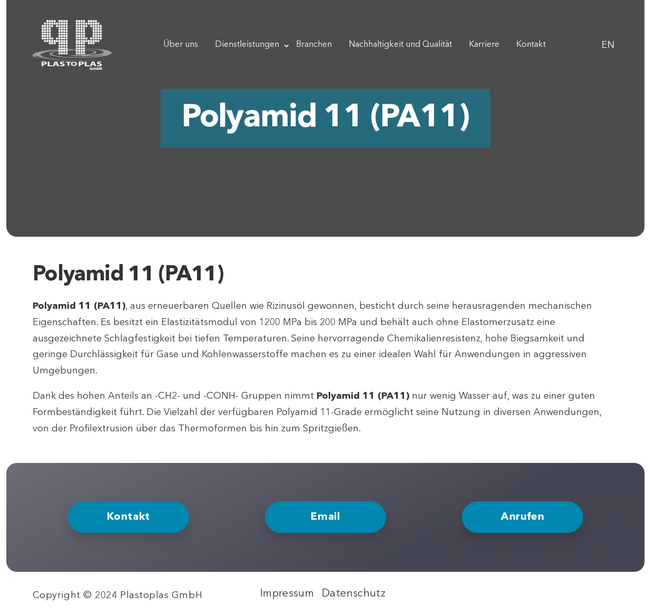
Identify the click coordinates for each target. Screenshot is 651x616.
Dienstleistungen (247, 45)
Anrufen (522, 517)
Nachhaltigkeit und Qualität (400, 45)
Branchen (314, 45)
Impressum (287, 594)
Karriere (484, 45)
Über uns (180, 45)
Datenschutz (354, 594)
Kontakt (531, 45)
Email (325, 517)
